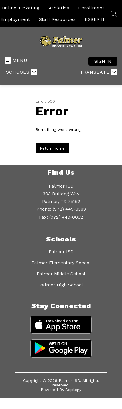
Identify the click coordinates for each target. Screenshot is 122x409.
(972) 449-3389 (69, 209)
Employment (15, 19)
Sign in (102, 61)
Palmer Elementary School (61, 262)
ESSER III (95, 19)
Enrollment (91, 8)
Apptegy (73, 389)
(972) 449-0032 (66, 217)
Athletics (59, 8)
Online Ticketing (21, 8)
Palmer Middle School (61, 273)
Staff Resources (57, 19)
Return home (52, 148)
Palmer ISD (61, 251)
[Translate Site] (97, 72)
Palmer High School (61, 285)
